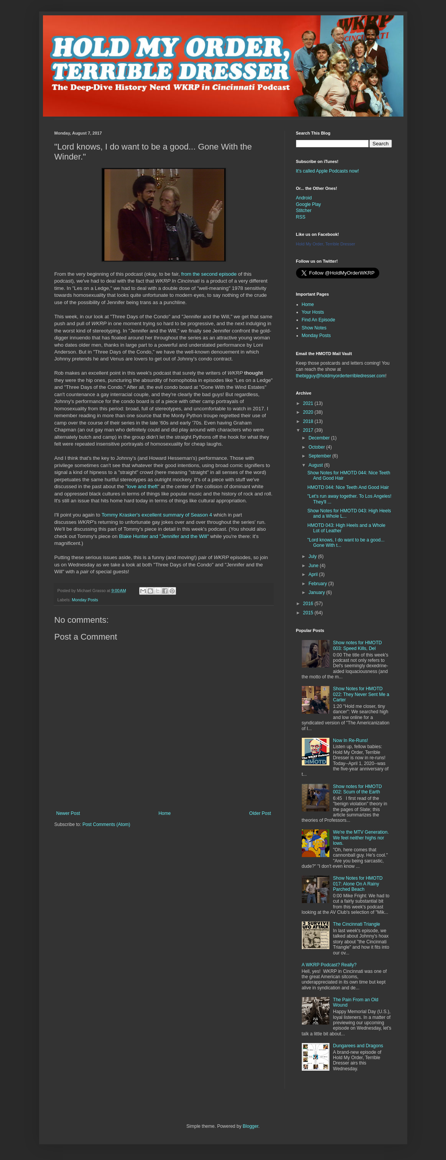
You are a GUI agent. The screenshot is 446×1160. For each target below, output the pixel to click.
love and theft (142, 486)
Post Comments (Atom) (106, 824)
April (313, 574)
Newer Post (68, 813)
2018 (308, 421)
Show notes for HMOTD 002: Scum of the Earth (357, 789)
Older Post (260, 813)
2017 (308, 430)
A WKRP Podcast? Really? (329, 964)
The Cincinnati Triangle (356, 924)
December (319, 438)
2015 (308, 612)
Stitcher (304, 210)
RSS (301, 217)
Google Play (308, 204)
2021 (308, 403)
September (320, 456)
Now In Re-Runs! (350, 740)
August (316, 465)
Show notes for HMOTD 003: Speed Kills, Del (357, 645)
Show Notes (314, 328)
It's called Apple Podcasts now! (327, 171)
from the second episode (209, 274)
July (313, 556)
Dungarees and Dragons (358, 1045)
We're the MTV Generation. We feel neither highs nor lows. (360, 837)
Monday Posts (85, 599)
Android (304, 198)
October (317, 447)
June (313, 565)
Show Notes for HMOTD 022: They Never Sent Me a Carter (361, 694)
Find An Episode (318, 319)
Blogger (250, 1126)
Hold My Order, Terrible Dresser (325, 244)
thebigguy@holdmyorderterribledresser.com (340, 375)
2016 (308, 603)
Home (164, 813)
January (317, 592)
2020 (308, 412)
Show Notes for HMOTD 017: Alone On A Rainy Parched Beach (357, 883)
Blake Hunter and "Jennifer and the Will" (164, 536)
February (318, 583)
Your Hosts (313, 312)
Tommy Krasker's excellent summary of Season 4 (157, 515)
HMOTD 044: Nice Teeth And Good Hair (348, 487)
